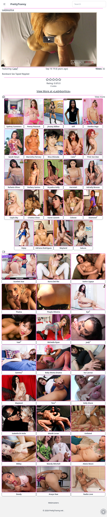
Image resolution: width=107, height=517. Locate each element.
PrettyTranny (18, 4)
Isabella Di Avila (19, 433)
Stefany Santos (33, 187)
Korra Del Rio (53, 281)
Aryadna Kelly (53, 187)
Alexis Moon (88, 464)
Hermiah (73, 187)
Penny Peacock (33, 126)
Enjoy (24, 248)
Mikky (18, 464)
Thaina (19, 312)
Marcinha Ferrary (33, 157)
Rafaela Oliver (14, 187)
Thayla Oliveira (53, 312)
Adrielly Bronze (93, 187)
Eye (88, 311)
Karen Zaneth (53, 217)
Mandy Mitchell (53, 464)
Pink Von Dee (93, 157)
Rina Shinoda (53, 157)
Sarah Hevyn (13, 157)
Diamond (93, 217)
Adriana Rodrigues (44, 248)
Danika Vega (92, 126)
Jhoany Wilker (53, 126)
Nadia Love (88, 494)
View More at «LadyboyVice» (53, 91)
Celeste (73, 217)
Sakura (83, 248)
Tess (53, 402)
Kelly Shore (88, 403)
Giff (73, 126)
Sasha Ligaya (88, 281)
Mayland (63, 248)
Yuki (19, 342)
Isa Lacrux (88, 372)
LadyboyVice (8, 9)
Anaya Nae (53, 494)
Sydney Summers (14, 126)
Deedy (19, 494)
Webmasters (53, 503)
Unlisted (88, 433)
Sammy (18, 372)
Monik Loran (53, 433)
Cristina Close (34, 217)
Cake (15, 68)
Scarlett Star (18, 281)
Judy (88, 342)
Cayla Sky (14, 217)
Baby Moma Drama (53, 372)
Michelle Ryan (53, 342)
